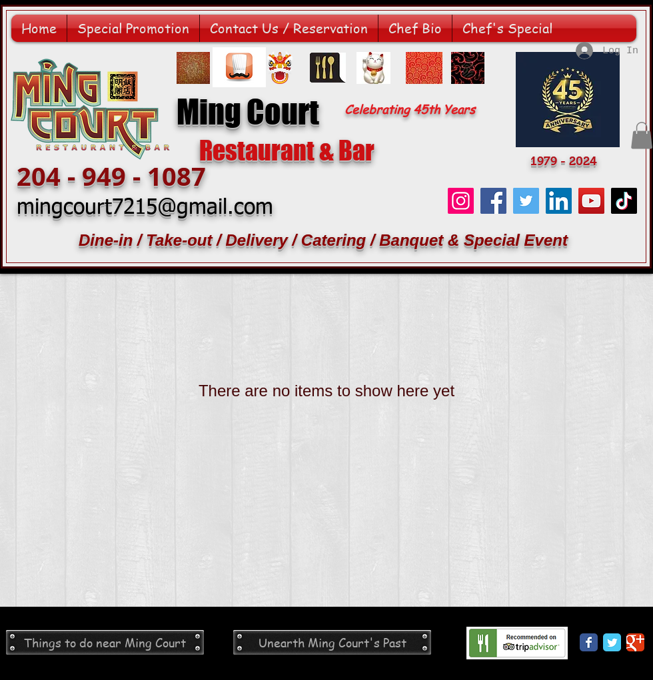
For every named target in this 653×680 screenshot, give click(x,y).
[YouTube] (591, 201)
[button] (641, 135)
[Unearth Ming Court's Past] (332, 642)
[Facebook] (493, 201)
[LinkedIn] (559, 201)
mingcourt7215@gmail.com (145, 207)
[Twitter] (526, 201)
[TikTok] (624, 201)
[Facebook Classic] (589, 642)
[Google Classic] (635, 642)
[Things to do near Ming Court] (105, 642)
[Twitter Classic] (612, 642)
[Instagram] (461, 201)
